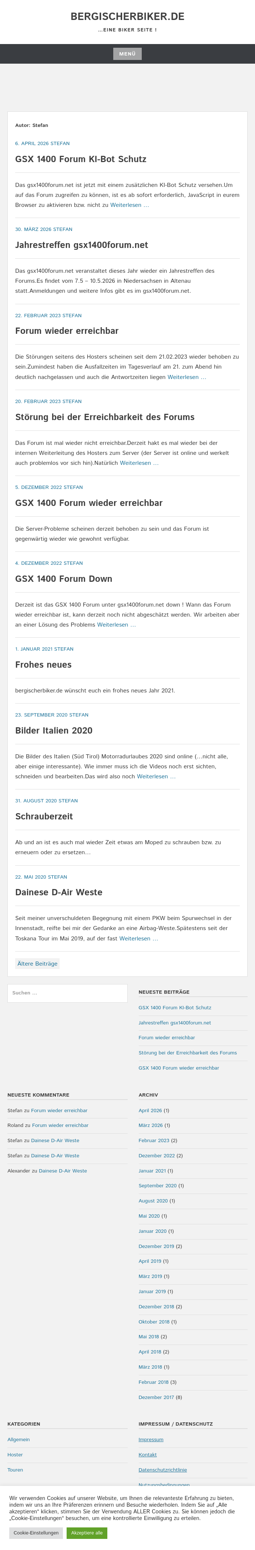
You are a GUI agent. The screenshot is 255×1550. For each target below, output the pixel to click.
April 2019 (150, 1261)
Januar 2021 (152, 1171)
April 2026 (150, 1110)
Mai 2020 (149, 1216)
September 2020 (158, 1186)
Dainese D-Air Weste (59, 892)
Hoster (15, 1455)
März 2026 (151, 1125)
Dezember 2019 (156, 1246)
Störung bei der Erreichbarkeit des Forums (105, 417)
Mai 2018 (149, 1337)
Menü (127, 54)
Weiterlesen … (129, 205)
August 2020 (153, 1201)
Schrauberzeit (44, 817)
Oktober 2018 (154, 1322)
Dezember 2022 (157, 1156)
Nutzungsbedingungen (164, 1485)
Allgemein (18, 1439)
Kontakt (148, 1455)
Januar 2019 (152, 1291)
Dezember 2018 (156, 1307)
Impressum (151, 1439)
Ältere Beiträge (37, 964)
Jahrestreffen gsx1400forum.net (81, 245)
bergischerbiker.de (127, 17)
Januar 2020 (153, 1231)
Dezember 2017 (156, 1397)
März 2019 (150, 1276)
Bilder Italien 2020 (54, 731)
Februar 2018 (154, 1382)
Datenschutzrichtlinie (163, 1470)
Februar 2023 (154, 1140)
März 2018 (150, 1367)
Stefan (60, 143)
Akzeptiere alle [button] (87, 1533)
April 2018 (150, 1352)
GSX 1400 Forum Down (64, 579)
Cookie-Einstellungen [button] (36, 1533)
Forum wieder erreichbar (67, 331)
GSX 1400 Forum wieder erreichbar (88, 503)
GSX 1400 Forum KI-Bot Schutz (81, 159)
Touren (15, 1470)
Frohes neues (43, 665)
